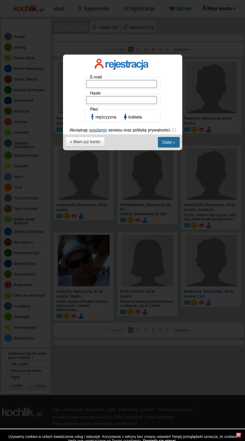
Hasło (95, 93)
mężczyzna (106, 117)
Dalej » (168, 142)
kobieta (135, 117)
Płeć (94, 109)
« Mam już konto (85, 142)
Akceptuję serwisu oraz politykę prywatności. (120, 130)
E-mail (96, 77)
